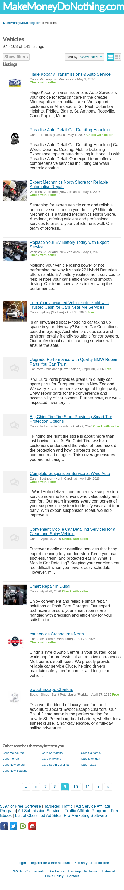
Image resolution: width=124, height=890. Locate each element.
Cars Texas (88, 764)
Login (22, 863)
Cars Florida (11, 758)
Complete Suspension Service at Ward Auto (70, 473)
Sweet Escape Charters (51, 689)
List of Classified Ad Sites (38, 815)
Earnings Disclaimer (83, 871)
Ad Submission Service (39, 811)
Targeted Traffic (58, 806)
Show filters (16, 57)
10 (75, 787)
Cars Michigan (90, 758)
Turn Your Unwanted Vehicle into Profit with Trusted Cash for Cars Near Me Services (69, 304)
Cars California (91, 752)
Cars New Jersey (14, 764)
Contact (73, 876)
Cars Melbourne (13, 752)
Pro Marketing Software (85, 815)
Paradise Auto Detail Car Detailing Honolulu (70, 130)
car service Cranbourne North (57, 634)
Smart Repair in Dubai (50, 586)
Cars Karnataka (52, 752)
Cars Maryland (51, 758)
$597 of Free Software (20, 806)
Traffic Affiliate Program (86, 811)
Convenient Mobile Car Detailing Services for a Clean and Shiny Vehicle (72, 531)
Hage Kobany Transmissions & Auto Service (70, 74)
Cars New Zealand (15, 770)
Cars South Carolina (55, 764)
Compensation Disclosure (45, 871)
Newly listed (89, 57)
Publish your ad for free (91, 863)
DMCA (17, 871)
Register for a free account (49, 863)
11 (87, 787)
